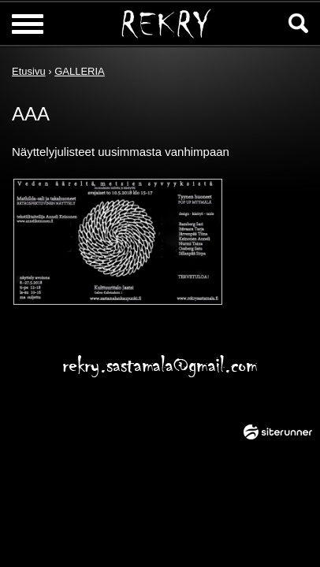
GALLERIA (79, 71)
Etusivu (29, 71)
